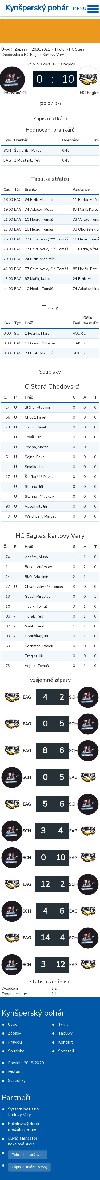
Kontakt (65, 1042)
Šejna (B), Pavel (27, 150)
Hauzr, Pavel (35, 427)
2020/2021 (41, 49)
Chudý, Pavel (35, 417)
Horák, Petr (34, 616)
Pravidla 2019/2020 (26, 1063)
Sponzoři (66, 1051)
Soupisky (16, 1051)
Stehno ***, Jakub (39, 496)
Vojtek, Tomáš (37, 665)
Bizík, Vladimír (36, 576)
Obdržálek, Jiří (36, 636)
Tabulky (65, 1033)
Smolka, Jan (35, 466)
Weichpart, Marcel (40, 516)
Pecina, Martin (37, 447)
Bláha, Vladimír (37, 407)
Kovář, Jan (33, 437)
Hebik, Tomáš (36, 606)
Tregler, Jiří (34, 655)
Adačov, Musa (36, 557)
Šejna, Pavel (35, 456)
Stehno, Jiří (34, 486)
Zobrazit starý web (27, 1154)
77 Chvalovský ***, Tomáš (46, 239)
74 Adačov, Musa (39, 209)
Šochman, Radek (39, 646)
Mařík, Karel (35, 626)
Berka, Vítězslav (38, 566)
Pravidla (15, 1042)
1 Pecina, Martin (38, 333)
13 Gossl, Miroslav (40, 343)
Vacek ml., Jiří (36, 506)
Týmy (63, 1024)
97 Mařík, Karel (37, 278)
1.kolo (59, 49)
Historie (15, 1071)
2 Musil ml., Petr (27, 160)
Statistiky (17, 1080)
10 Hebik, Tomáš (39, 219)
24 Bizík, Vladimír (39, 199)
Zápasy (21, 49)
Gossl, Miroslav (37, 596)
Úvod (5, 49)
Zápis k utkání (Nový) (29, 1167)
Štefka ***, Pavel (39, 476)
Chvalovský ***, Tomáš (44, 586)
